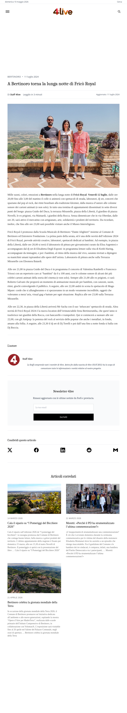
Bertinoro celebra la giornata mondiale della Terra (32, 604)
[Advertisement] (63, 43)
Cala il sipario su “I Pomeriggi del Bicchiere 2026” (32, 525)
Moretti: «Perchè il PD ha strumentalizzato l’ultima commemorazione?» (90, 525)
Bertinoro (14, 76)
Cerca (119, 2)
